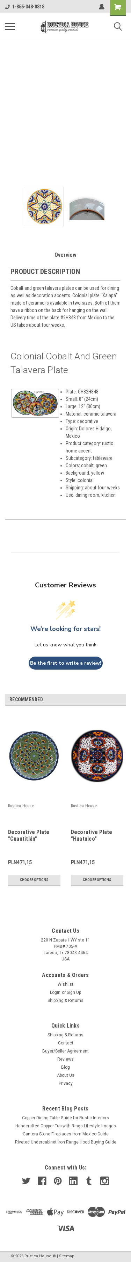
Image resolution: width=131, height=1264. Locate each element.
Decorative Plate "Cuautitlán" (29, 835)
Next (121, 700)
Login (55, 992)
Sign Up (74, 992)
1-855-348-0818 (24, 6)
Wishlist (65, 984)
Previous (112, 700)
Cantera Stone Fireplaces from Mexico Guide (66, 1134)
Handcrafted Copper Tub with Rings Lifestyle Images (65, 1125)
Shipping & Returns (65, 1000)
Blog (65, 1067)
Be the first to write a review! (65, 663)
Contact (65, 1043)
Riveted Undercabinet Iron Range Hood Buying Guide (65, 1142)
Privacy (66, 1083)
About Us (65, 1075)
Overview (65, 255)
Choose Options (34, 880)
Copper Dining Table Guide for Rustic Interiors (65, 1117)
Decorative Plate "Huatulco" (91, 835)
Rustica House (21, 805)
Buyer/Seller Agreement (65, 1051)
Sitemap (66, 1256)
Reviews (65, 1059)
